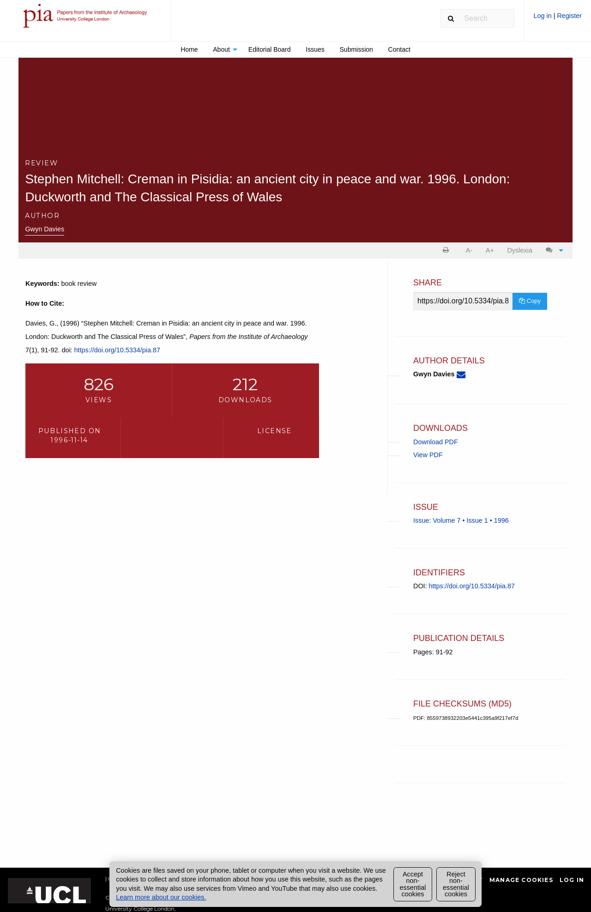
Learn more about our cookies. (161, 897)
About (221, 49)
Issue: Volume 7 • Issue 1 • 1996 (461, 520)
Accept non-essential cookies (413, 884)
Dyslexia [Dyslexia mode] (519, 250)
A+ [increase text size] (490, 250)
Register (569, 15)
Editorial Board (269, 49)
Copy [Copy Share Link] (530, 300)
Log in (543, 15)
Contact (399, 49)
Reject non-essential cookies (456, 884)
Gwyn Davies (44, 229)
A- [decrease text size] (469, 250)
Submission (356, 49)
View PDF (428, 455)
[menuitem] (557, 19)
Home (189, 49)
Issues (315, 49)
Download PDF (435, 442)
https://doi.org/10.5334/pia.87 (117, 350)
